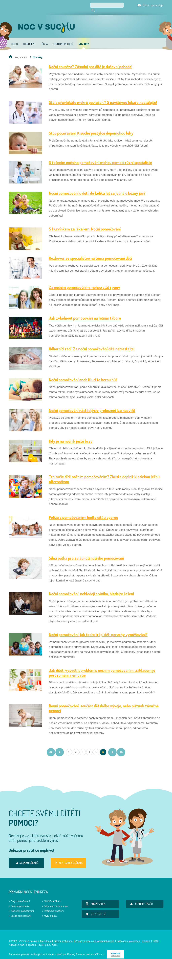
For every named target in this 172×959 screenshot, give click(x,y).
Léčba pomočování (21, 911)
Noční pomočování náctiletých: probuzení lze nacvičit (92, 405)
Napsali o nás (16, 940)
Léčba (44, 39)
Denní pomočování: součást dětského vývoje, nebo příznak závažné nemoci (104, 703)
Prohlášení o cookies (128, 936)
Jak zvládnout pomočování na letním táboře (85, 313)
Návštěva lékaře (52, 896)
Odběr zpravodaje (153, 5)
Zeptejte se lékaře (68, 858)
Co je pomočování (20, 896)
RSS (155, 936)
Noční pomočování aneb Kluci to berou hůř (83, 375)
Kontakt (146, 936)
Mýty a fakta (50, 911)
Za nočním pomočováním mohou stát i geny (84, 282)
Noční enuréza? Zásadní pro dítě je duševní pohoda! (90, 61)
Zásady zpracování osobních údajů (95, 936)
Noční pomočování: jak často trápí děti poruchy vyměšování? (98, 629)
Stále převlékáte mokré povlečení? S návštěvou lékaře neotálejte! (103, 97)
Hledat (126, 5)
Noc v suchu (21, 52)
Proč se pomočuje (20, 901)
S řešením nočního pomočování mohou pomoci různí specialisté (100, 157)
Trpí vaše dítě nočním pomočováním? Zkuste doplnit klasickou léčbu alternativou (104, 474)
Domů (14, 39)
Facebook (31, 940)
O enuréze (29, 39)
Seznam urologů (63, 39)
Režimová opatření (54, 906)
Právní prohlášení (63, 936)
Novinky (83, 39)
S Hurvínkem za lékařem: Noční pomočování (85, 224)
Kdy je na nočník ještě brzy (71, 436)
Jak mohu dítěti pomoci (56, 901)
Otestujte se (95, 909)
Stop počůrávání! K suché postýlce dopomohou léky (91, 128)
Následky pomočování (22, 906)
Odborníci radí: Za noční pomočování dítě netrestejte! (92, 344)
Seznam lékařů (26, 858)
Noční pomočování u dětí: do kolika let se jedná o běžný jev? (97, 188)
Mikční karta (94, 899)
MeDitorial (46, 936)
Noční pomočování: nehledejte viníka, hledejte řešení (91, 589)
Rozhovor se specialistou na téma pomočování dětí (90, 253)
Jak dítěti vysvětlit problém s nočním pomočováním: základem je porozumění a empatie (102, 668)
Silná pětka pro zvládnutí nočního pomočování (86, 553)
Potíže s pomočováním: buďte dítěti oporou (83, 512)
